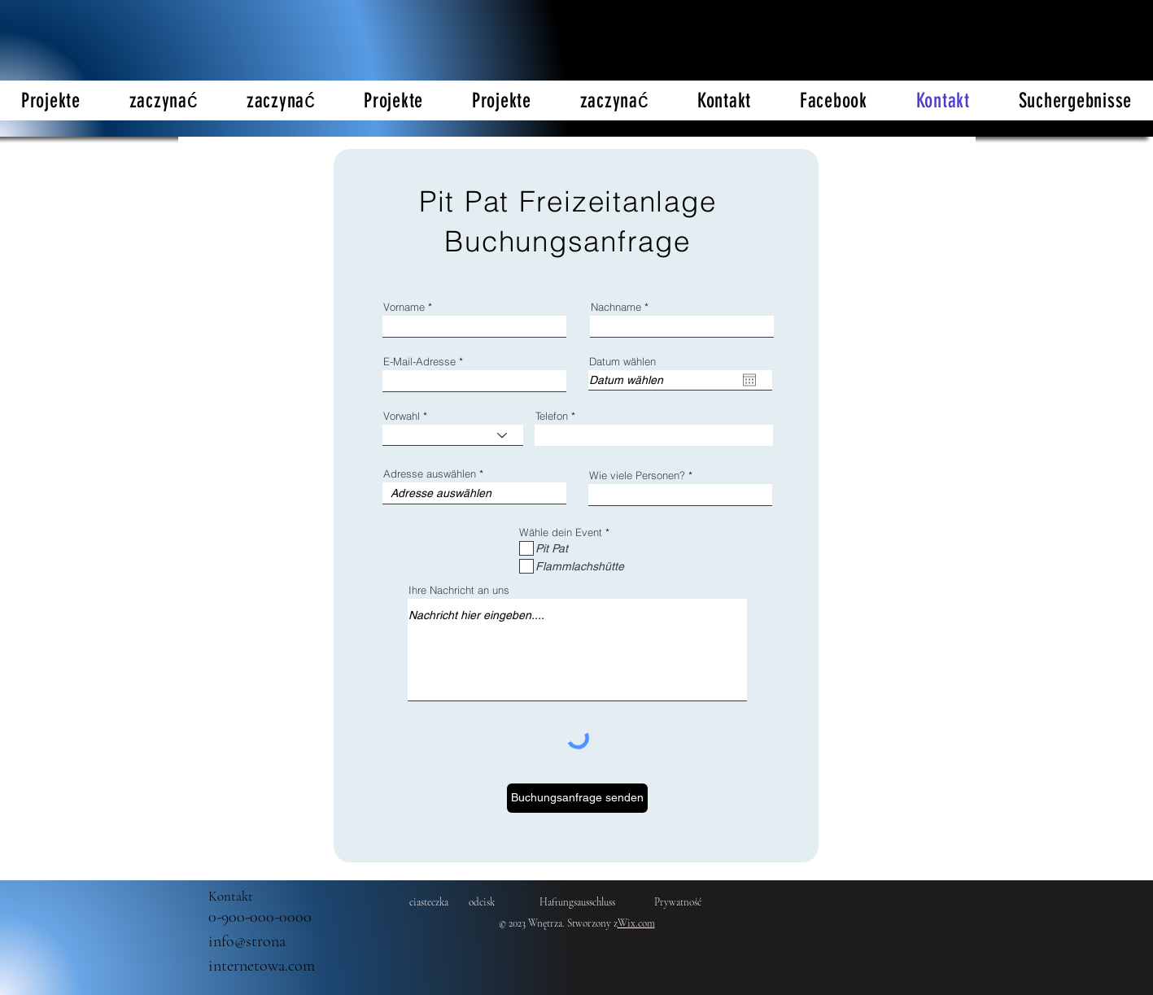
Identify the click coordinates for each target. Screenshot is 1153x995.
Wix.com (636, 923)
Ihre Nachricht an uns (458, 590)
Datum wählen (622, 361)
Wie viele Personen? (637, 475)
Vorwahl (401, 416)
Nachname (616, 307)
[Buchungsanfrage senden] (577, 798)
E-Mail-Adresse (419, 361)
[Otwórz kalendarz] (749, 379)
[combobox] (474, 493)
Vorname (404, 307)
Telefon (551, 416)
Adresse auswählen (429, 474)
